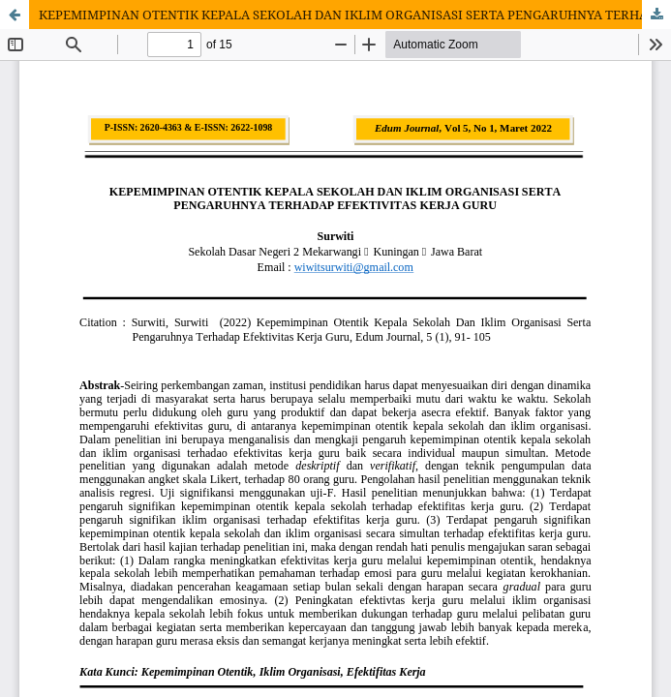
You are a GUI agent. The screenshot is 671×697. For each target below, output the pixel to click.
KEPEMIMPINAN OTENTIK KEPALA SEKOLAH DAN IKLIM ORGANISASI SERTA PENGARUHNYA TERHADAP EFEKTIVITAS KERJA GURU (355, 14)
